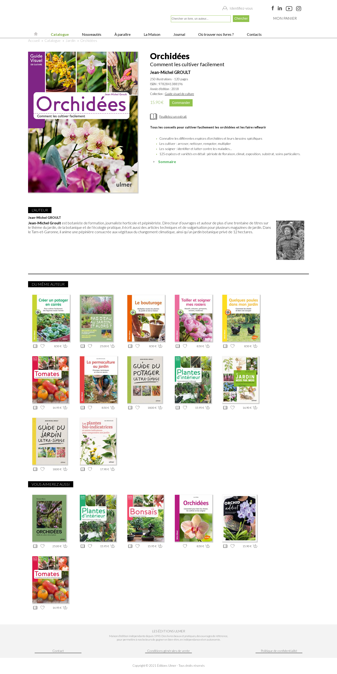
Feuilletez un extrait (173, 116)
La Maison (151, 34)
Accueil (34, 40)
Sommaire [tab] (164, 161)
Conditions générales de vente (168, 651)
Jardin (70, 40)
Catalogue (59, 34)
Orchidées (88, 40)
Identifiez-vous (241, 8)
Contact (58, 651)
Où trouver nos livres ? (216, 34)
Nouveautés (91, 34)
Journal (179, 34)
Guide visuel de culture (179, 94)
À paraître (122, 34)
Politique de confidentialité (279, 651)
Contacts (254, 34)
